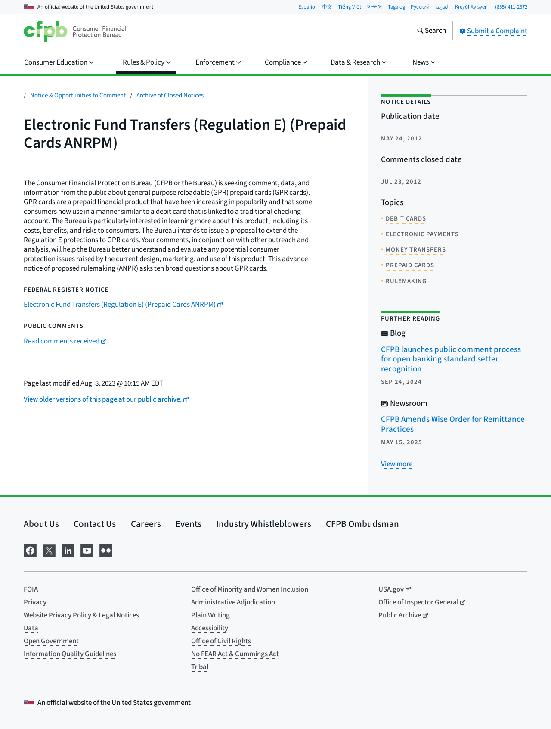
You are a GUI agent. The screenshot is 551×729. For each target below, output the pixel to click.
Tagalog (396, 7)
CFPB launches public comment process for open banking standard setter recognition (451, 359)
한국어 (374, 7)
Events (188, 523)
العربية (442, 7)
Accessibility (209, 628)
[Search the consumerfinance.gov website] (431, 31)
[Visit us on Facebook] (30, 550)
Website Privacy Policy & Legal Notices (81, 615)
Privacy (35, 602)
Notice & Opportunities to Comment (78, 95)
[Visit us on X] (49, 550)
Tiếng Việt (349, 7)
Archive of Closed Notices (170, 95)
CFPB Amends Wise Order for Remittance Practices (453, 424)
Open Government (51, 641)
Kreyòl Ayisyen (471, 7)
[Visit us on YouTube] (86, 550)
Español (307, 7)
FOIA (31, 589)
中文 (327, 7)
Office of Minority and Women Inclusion (249, 589)
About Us (41, 523)
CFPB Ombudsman (362, 523)
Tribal (199, 667)
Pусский (420, 7)
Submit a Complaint (493, 31)
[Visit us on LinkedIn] (68, 550)
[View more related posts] (396, 464)
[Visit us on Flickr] (105, 550)
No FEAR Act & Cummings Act (235, 654)
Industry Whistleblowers (263, 523)
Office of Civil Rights (221, 641)
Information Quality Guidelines (70, 654)
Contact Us (95, 523)
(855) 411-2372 (511, 7)
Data (31, 628)
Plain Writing (210, 615)
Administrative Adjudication (233, 602)
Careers (146, 523)
